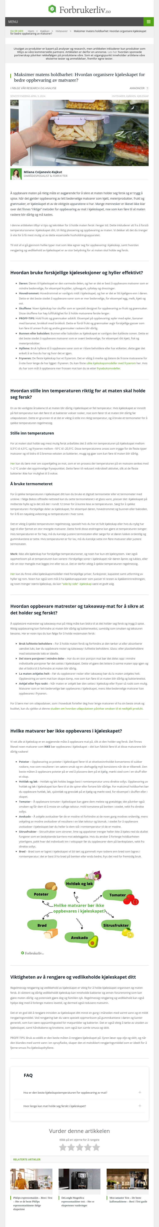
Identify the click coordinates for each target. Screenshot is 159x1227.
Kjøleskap (143, 96)
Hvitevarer (118, 96)
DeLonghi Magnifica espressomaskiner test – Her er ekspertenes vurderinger (77, 1201)
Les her (112, 52)
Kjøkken (131, 96)
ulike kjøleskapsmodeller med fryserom (112, 363)
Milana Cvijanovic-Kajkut (43, 172)
